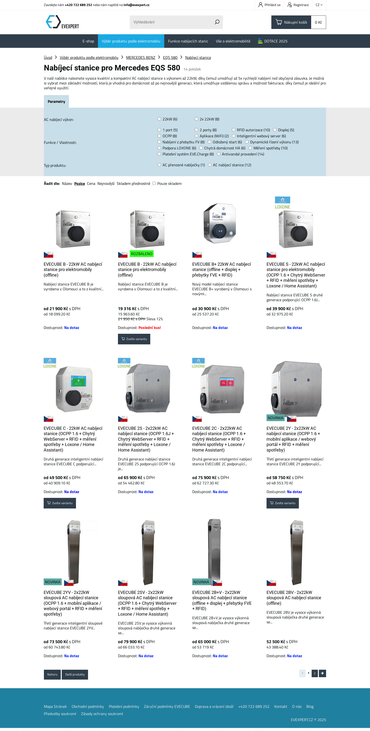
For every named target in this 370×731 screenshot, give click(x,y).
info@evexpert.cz (136, 4)
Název (67, 183)
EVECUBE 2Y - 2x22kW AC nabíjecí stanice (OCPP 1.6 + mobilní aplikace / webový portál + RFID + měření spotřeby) (293, 439)
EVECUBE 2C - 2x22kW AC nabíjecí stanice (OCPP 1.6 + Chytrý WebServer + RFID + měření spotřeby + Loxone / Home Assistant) (219, 439)
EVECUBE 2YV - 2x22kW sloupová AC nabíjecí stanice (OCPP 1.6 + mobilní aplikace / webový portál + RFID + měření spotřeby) (73, 603)
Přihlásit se (269, 4)
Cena (91, 183)
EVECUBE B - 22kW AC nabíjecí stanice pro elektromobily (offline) (73, 270)
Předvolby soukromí (60, 716)
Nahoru (54, 676)
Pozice (79, 183)
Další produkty (81, 676)
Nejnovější (106, 183)
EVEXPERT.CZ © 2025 (308, 722)
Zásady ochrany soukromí (102, 716)
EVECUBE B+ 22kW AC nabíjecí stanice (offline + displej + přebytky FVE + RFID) (221, 270)
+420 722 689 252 (78, 4)
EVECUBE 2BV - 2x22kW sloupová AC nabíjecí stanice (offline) (294, 598)
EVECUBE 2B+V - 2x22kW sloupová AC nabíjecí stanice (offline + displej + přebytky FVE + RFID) (222, 600)
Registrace (298, 4)
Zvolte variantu (138, 340)
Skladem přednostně (133, 183)
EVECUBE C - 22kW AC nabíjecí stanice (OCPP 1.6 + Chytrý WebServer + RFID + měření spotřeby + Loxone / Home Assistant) (73, 439)
